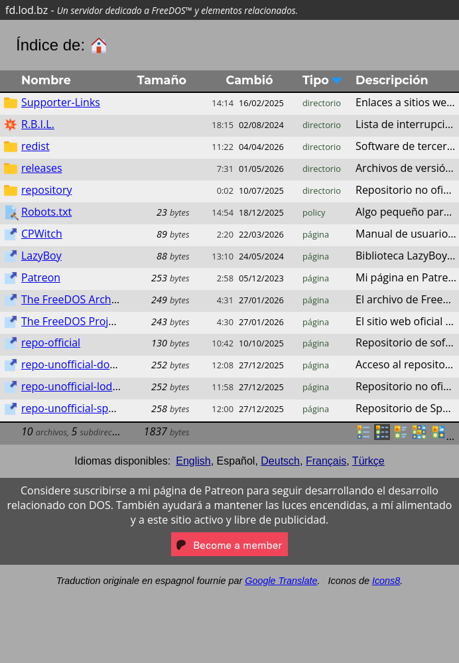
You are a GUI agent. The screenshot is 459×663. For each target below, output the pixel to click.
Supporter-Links (60, 102)
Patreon (40, 277)
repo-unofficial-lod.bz (74, 386)
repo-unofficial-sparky (75, 408)
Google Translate (281, 580)
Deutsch (280, 461)
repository (46, 190)
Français (326, 461)
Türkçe (368, 461)
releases (41, 168)
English (193, 461)
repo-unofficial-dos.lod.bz (84, 364)
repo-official (50, 342)
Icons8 (386, 580)
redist (35, 146)
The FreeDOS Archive (73, 299)
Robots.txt (46, 211)
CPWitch (41, 233)
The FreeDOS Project (72, 321)
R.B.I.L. (37, 124)
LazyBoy (41, 255)
